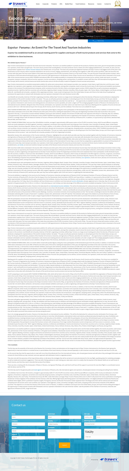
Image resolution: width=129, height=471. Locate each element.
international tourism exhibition (60, 186)
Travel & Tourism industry (33, 70)
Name (14, 414)
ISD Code (87, 414)
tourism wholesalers (77, 181)
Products (54, 4)
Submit (64, 445)
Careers (99, 4)
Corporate (45, 4)
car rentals (20, 145)
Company (15, 421)
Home (38, 4)
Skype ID (14, 434)
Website (14, 428)
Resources (91, 4)
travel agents (37, 370)
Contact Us (107, 4)
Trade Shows (89, 36)
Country (50, 421)
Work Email (52, 414)
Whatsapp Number (90, 421)
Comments (51, 428)
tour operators (86, 158)
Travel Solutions (80, 4)
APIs (61, 4)
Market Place (69, 4)
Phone (98, 414)
